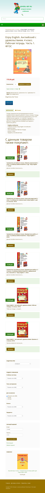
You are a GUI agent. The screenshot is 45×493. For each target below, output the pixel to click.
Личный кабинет (11, 439)
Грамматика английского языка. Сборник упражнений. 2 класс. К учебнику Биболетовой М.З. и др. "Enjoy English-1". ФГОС (22, 164)
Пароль (8, 432)
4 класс (17, 29)
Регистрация (10, 443)
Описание (9, 110)
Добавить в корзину (24, 84)
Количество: (10, 84)
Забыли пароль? (11, 445)
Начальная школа (10, 29)
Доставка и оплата (15, 483)
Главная (8, 483)
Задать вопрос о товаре (13, 89)
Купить (10, 174)
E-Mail (8, 427)
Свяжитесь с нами (25, 483)
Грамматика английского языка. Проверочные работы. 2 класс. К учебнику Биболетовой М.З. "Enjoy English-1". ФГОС (22, 235)
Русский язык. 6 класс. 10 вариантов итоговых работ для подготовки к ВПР (22, 471)
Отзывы (18, 110)
